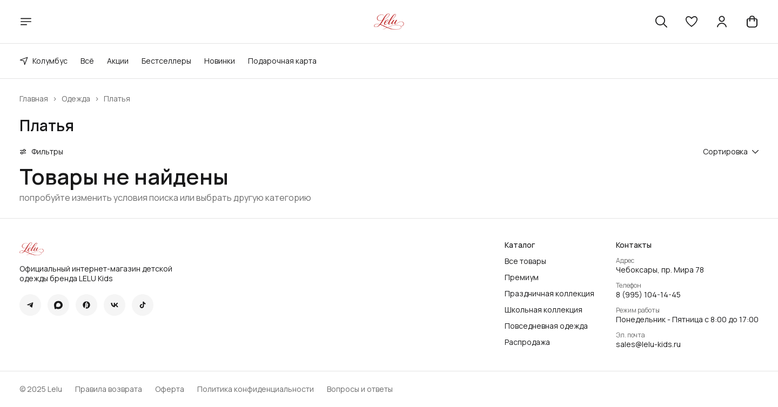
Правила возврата (108, 389)
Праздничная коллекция (549, 294)
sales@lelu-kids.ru (648, 344)
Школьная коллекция (543, 310)
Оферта (169, 389)
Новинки (219, 61)
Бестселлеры (166, 61)
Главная (33, 99)
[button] (691, 21)
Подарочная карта (282, 61)
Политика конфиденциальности (255, 389)
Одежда (76, 99)
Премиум (522, 277)
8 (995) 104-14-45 (648, 295)
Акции (118, 61)
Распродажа (527, 342)
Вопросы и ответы (360, 389)
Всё (87, 61)
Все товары (525, 261)
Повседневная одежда (546, 326)
